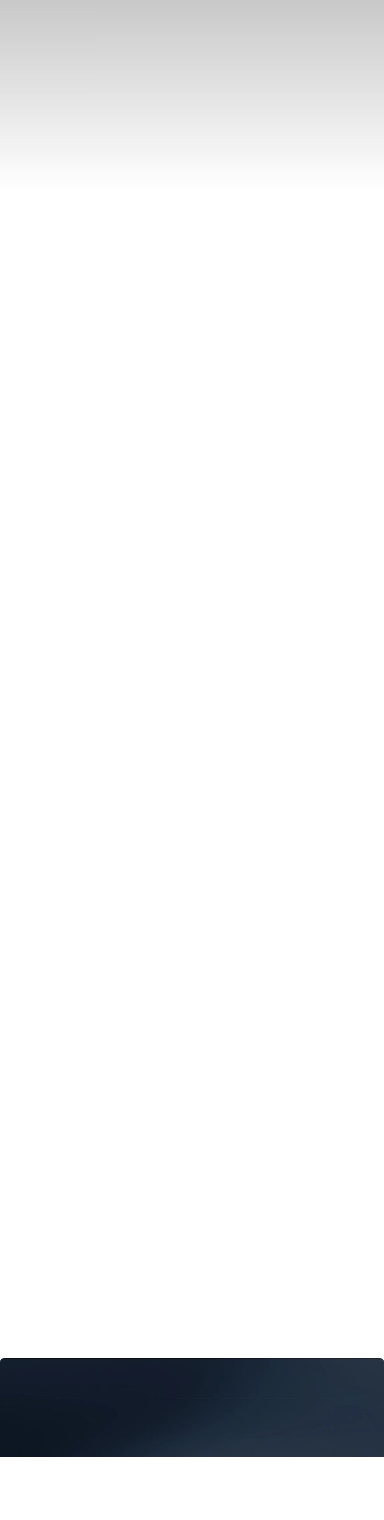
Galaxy (26, 92)
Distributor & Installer (45, 144)
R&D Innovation (38, 177)
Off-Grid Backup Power (47, 46)
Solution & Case (23, 13)
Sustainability (44, 335)
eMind (26, 112)
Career (70, 335)
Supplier (28, 282)
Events (26, 222)
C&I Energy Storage (42, 32)
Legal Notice (55, 1112)
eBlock (26, 85)
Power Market (35, 53)
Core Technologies (40, 183)
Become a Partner (39, 151)
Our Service (32, 268)
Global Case (33, 59)
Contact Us (93, 335)
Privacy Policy (20, 1112)
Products (13, 72)
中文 (24, 321)
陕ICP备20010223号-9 (128, 1099)
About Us (14, 335)
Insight (26, 229)
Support (12, 1046)
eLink (25, 105)
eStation (28, 98)
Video (25, 261)
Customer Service (39, 275)
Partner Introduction (42, 137)
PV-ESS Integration (41, 26)
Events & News (22, 203)
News (25, 216)
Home (10, 388)
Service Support (22, 242)
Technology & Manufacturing (39, 164)
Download (30, 255)
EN (22, 314)
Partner (11, 125)
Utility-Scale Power (42, 39)
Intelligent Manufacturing (49, 190)
